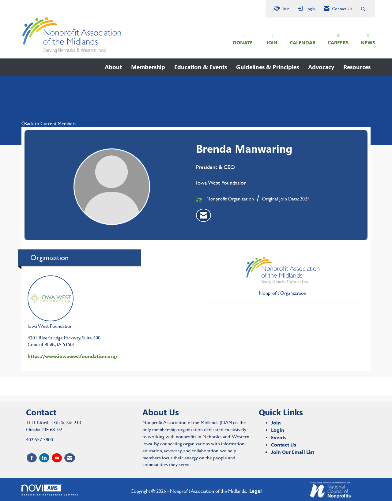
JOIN (271, 42)
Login (277, 429)
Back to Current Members (48, 123)
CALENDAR (302, 42)
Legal (250, 490)
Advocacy (321, 66)
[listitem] (203, 215)
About (113, 66)
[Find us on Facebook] (31, 457)
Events (278, 436)
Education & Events (200, 66)
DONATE (243, 42)
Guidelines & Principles (267, 66)
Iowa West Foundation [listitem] (51, 301)
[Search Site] (364, 8)
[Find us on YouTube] (56, 457)
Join (276, 422)
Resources (357, 66)
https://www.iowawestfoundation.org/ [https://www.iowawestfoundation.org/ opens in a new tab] (73, 356)
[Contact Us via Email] (70, 457)
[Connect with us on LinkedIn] (44, 457)
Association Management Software (49, 489)
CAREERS (338, 42)
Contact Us (283, 444)
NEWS (368, 42)
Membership (148, 66)
